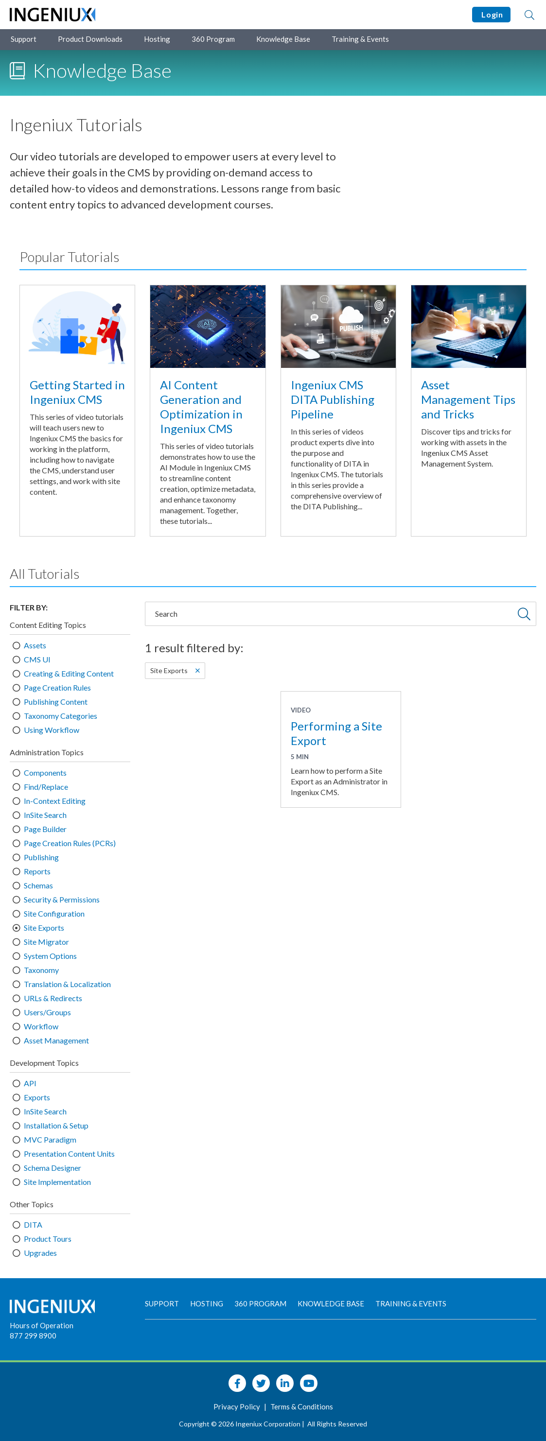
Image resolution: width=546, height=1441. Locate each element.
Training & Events (360, 39)
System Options (50, 955)
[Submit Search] (524, 614)
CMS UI (37, 659)
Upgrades (40, 1252)
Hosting (157, 39)
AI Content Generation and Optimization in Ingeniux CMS (201, 406)
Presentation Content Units (69, 1153)
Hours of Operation (41, 1325)
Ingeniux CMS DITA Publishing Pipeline (332, 399)
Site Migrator (46, 941)
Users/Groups (47, 1012)
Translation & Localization (67, 984)
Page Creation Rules (57, 687)
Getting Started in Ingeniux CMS (77, 392)
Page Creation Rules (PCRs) (70, 843)
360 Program (213, 39)
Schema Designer (52, 1167)
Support (23, 39)
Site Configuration (54, 913)
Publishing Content (56, 701)
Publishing (41, 857)
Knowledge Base (283, 39)
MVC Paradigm (50, 1139)
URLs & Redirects (53, 998)
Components (45, 772)
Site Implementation (57, 1181)
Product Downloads (90, 39)
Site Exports (44, 927)
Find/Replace (46, 786)
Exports (37, 1097)
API (30, 1083)
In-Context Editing (55, 800)
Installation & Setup (56, 1125)
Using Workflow (51, 729)
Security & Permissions (62, 899)
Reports (37, 871)
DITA (33, 1224)
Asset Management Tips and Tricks (468, 399)
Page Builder (45, 828)
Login (491, 14)
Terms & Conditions (301, 1406)
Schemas (38, 885)
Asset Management (56, 1040)
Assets (35, 645)
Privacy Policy (237, 1406)
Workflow (41, 1026)
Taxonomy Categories (60, 715)
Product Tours (47, 1238)
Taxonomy (41, 969)
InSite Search (45, 814)
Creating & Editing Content (69, 673)
